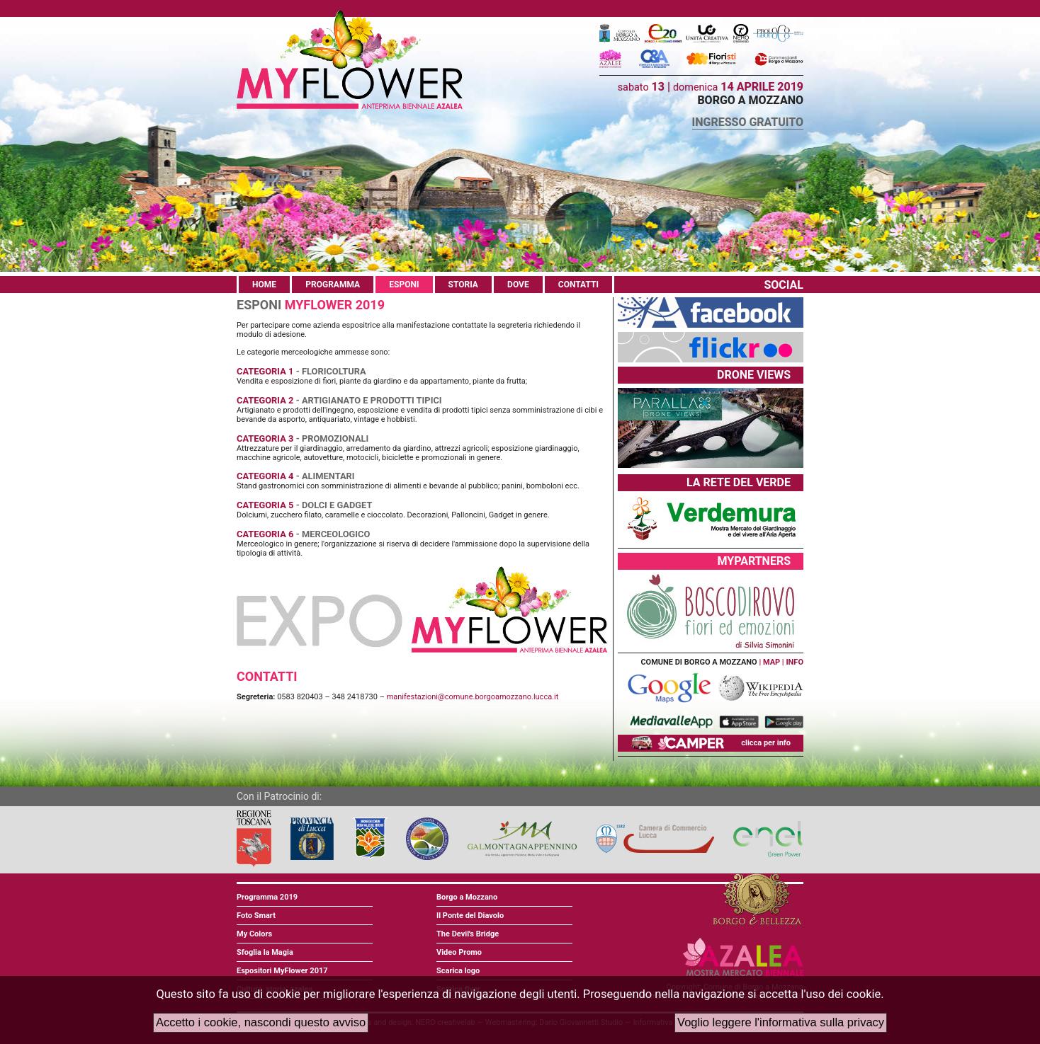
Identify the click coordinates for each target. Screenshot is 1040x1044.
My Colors (254, 934)
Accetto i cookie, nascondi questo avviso (261, 1022)
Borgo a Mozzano (466, 897)
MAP (771, 662)
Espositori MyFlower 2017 (282, 970)
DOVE (518, 284)
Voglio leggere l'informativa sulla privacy (780, 1022)
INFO (794, 662)
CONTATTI (578, 284)
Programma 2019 (267, 897)
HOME (264, 284)
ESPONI (404, 284)
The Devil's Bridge (467, 934)
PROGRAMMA (332, 284)
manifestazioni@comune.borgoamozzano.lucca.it (473, 696)
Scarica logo (458, 970)
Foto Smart (256, 915)
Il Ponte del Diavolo (470, 915)
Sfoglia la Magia (265, 952)
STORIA (463, 284)
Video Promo (459, 952)
